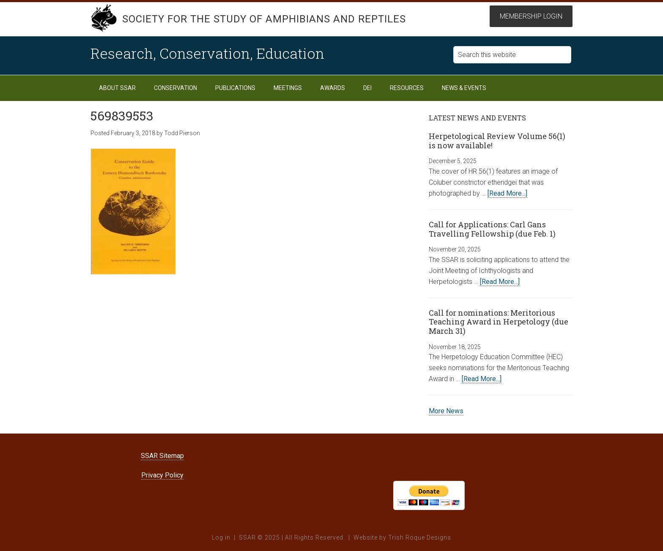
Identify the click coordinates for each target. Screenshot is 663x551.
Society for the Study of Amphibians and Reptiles (264, 19)
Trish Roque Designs (419, 537)
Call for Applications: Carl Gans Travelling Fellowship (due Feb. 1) (492, 229)
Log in (221, 537)
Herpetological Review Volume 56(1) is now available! (497, 140)
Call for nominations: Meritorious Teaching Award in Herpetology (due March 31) (498, 322)
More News (446, 411)
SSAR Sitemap (162, 456)
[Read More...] (507, 193)
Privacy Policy (162, 475)
